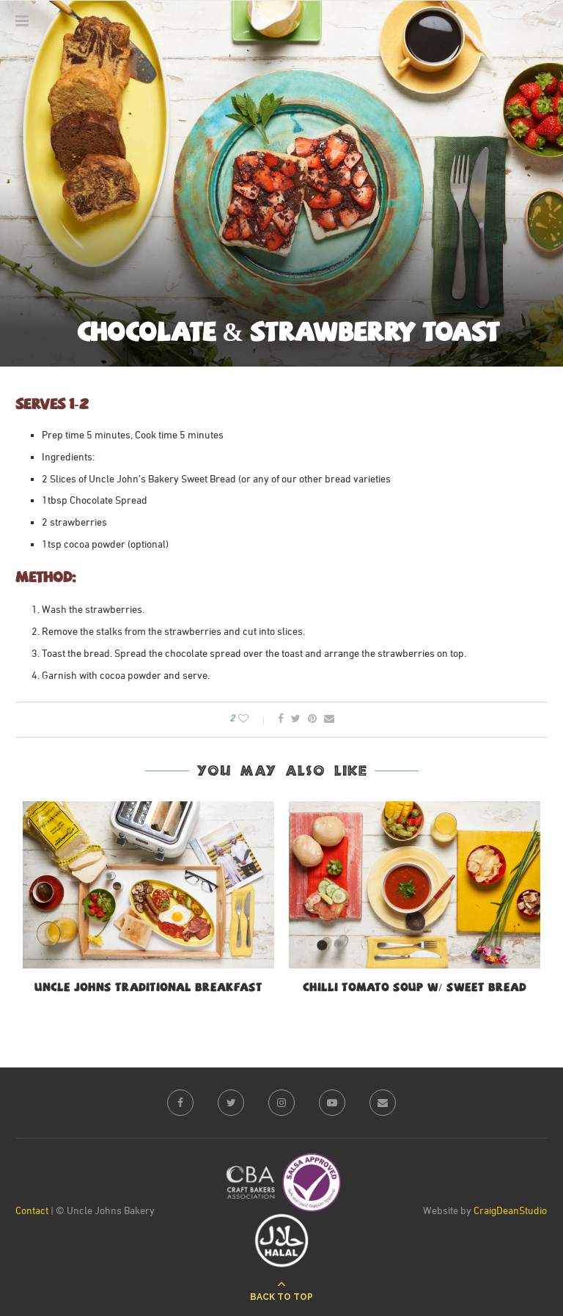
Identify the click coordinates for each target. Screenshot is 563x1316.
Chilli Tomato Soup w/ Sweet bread (414, 988)
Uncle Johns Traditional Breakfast (148, 988)
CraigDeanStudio (510, 1211)
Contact (31, 1211)
